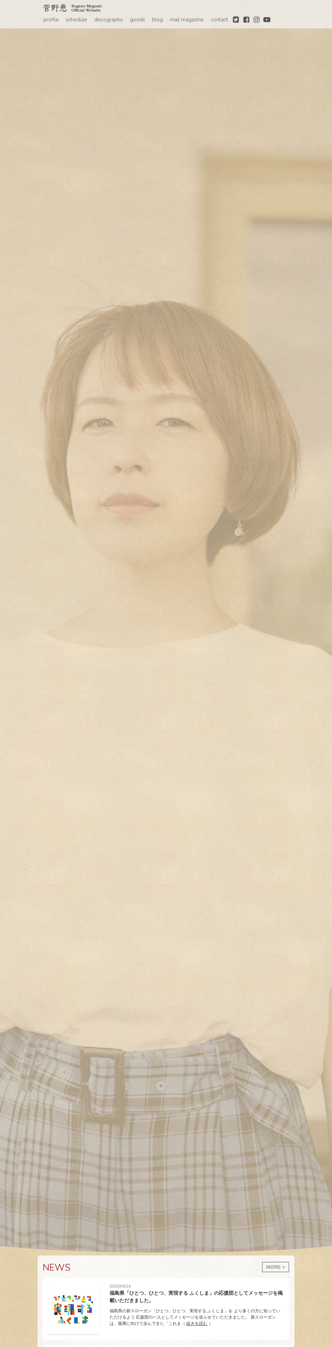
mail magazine (187, 19)
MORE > (275, 1267)
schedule (76, 19)
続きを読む (196, 1323)
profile (51, 19)
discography (108, 19)
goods (137, 19)
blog (157, 19)
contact (219, 19)
